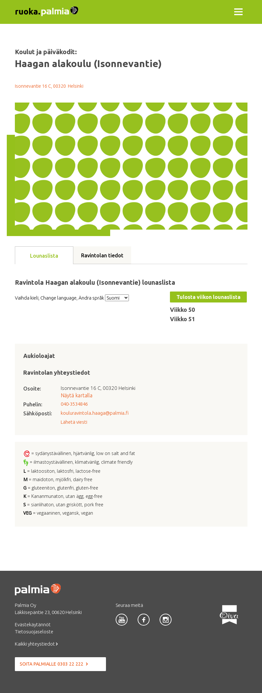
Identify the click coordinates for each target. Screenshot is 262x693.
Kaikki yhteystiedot (36, 644)
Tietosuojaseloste (34, 631)
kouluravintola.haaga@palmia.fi (95, 413)
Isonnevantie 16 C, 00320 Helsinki (49, 86)
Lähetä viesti (74, 422)
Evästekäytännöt (33, 624)
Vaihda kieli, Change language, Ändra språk (59, 298)
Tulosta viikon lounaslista (208, 297)
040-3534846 (74, 404)
